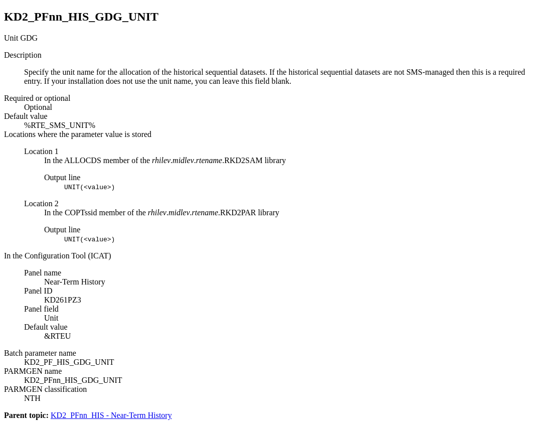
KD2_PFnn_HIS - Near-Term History (111, 415)
